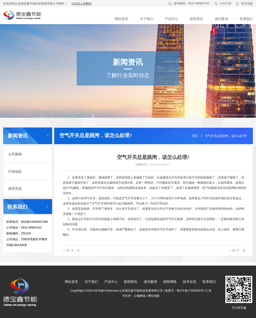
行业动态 (15, 171)
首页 (195, 135)
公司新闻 (15, 154)
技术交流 (15, 188)
